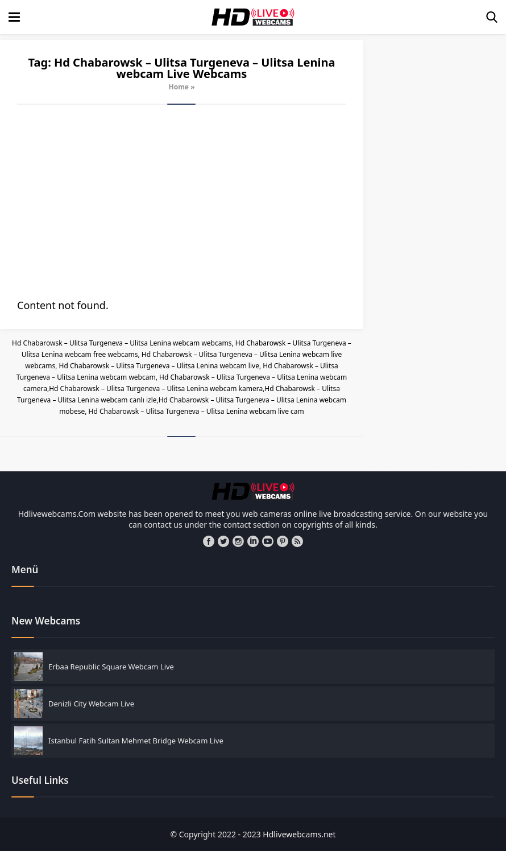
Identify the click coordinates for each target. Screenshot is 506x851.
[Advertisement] (181, 201)
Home (178, 87)
